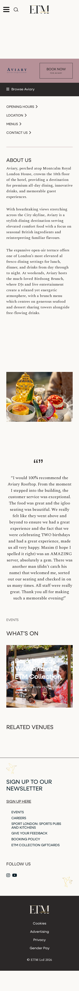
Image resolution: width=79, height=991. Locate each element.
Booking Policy (25, 839)
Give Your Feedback (29, 833)
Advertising (39, 932)
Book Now (56, 71)
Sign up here (18, 802)
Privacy (39, 940)
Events (17, 812)
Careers (18, 818)
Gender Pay (40, 948)
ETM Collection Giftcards (35, 845)
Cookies (39, 923)
